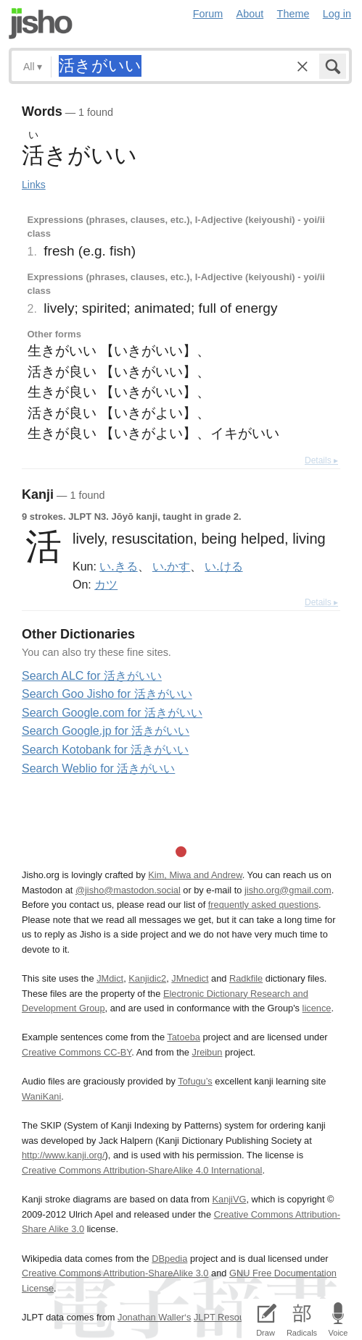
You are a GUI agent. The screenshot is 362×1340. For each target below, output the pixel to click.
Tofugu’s (195, 1081)
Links (34, 184)
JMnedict (189, 978)
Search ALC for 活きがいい (92, 676)
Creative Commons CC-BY (76, 1052)
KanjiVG (229, 1199)
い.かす (171, 566)
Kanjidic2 (147, 978)
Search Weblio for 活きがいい (98, 768)
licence (317, 1008)
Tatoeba (183, 1037)
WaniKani (41, 1096)
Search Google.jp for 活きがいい (105, 731)
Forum (208, 14)
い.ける (223, 566)
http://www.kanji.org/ (63, 1155)
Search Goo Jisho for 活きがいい (107, 694)
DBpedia (169, 1258)
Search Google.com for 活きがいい (112, 713)
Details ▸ (321, 460)
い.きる (118, 566)
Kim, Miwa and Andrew (195, 874)
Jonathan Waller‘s (154, 1317)
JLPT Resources (228, 1317)
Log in (337, 14)
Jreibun (207, 1052)
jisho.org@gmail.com (288, 890)
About (250, 14)
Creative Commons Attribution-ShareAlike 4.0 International (142, 1170)
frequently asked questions (263, 904)
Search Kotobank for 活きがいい (105, 749)
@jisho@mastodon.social (128, 890)
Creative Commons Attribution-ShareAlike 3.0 (115, 1273)
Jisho (41, 23)
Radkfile (246, 978)
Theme (293, 14)
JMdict (109, 978)
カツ (106, 584)
